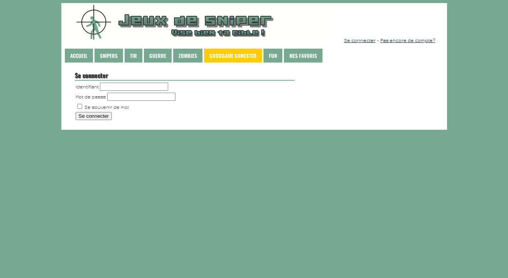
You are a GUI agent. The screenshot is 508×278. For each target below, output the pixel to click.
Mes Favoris (303, 55)
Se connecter (360, 40)
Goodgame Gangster (233, 55)
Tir (133, 55)
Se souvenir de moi (103, 107)
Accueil (79, 55)
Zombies (188, 55)
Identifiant (87, 87)
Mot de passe (91, 97)
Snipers (109, 55)
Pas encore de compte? (407, 40)
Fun (273, 55)
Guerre (157, 55)
